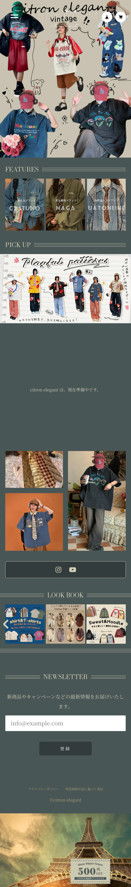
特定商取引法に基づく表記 (84, 789)
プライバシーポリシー (43, 789)
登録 (65, 749)
